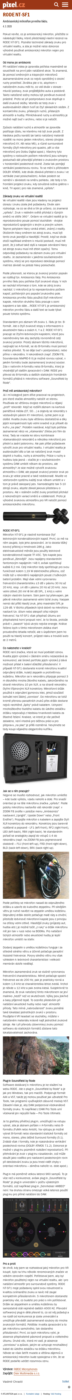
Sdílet (65, 1381)
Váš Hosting (56, 1394)
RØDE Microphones (25, 1369)
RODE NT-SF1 (16, 15)
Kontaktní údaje (33, 1394)
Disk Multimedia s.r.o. (27, 1373)
